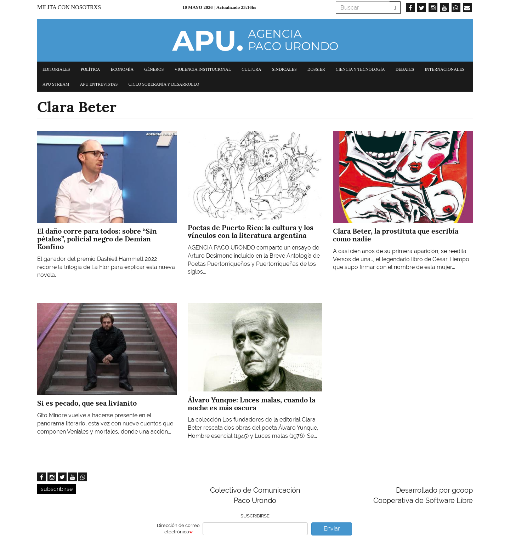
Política (90, 69)
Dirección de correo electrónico (178, 529)
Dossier (316, 69)
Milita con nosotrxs (69, 7)
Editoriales (56, 69)
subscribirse (57, 489)
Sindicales (284, 69)
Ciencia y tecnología (360, 69)
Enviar (332, 528)
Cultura (251, 69)
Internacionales (444, 69)
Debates (405, 69)
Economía (122, 69)
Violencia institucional (202, 69)
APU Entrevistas (99, 84)
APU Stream (55, 84)
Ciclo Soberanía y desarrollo (163, 84)
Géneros (154, 69)
